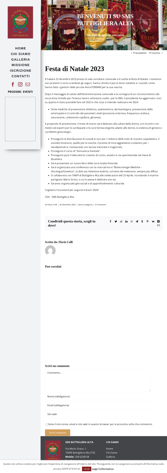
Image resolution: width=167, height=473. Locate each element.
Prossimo (154, 53)
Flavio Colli (52, 204)
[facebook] (13, 84)
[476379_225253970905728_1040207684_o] (20, 7)
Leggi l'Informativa (103, 468)
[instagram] (20, 84)
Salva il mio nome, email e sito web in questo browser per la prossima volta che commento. (100, 424)
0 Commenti (100, 204)
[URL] (98, 414)
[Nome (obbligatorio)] (98, 396)
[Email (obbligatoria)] (98, 405)
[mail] (28, 84)
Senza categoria (85, 204)
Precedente (139, 53)
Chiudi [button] (87, 469)
